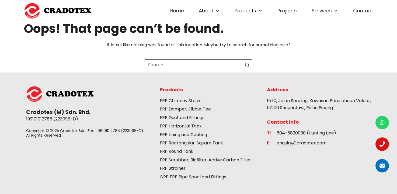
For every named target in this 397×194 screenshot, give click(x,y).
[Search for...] (198, 64)
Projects (287, 10)
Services (325, 11)
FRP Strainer (173, 168)
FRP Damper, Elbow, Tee (185, 109)
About (209, 11)
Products (249, 11)
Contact (363, 10)
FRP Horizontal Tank (181, 126)
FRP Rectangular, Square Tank (191, 143)
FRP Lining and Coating (183, 134)
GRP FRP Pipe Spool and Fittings (193, 177)
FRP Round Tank (176, 151)
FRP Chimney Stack (180, 101)
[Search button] (247, 64)
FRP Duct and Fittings (182, 118)
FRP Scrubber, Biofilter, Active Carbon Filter (205, 160)
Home (177, 10)
